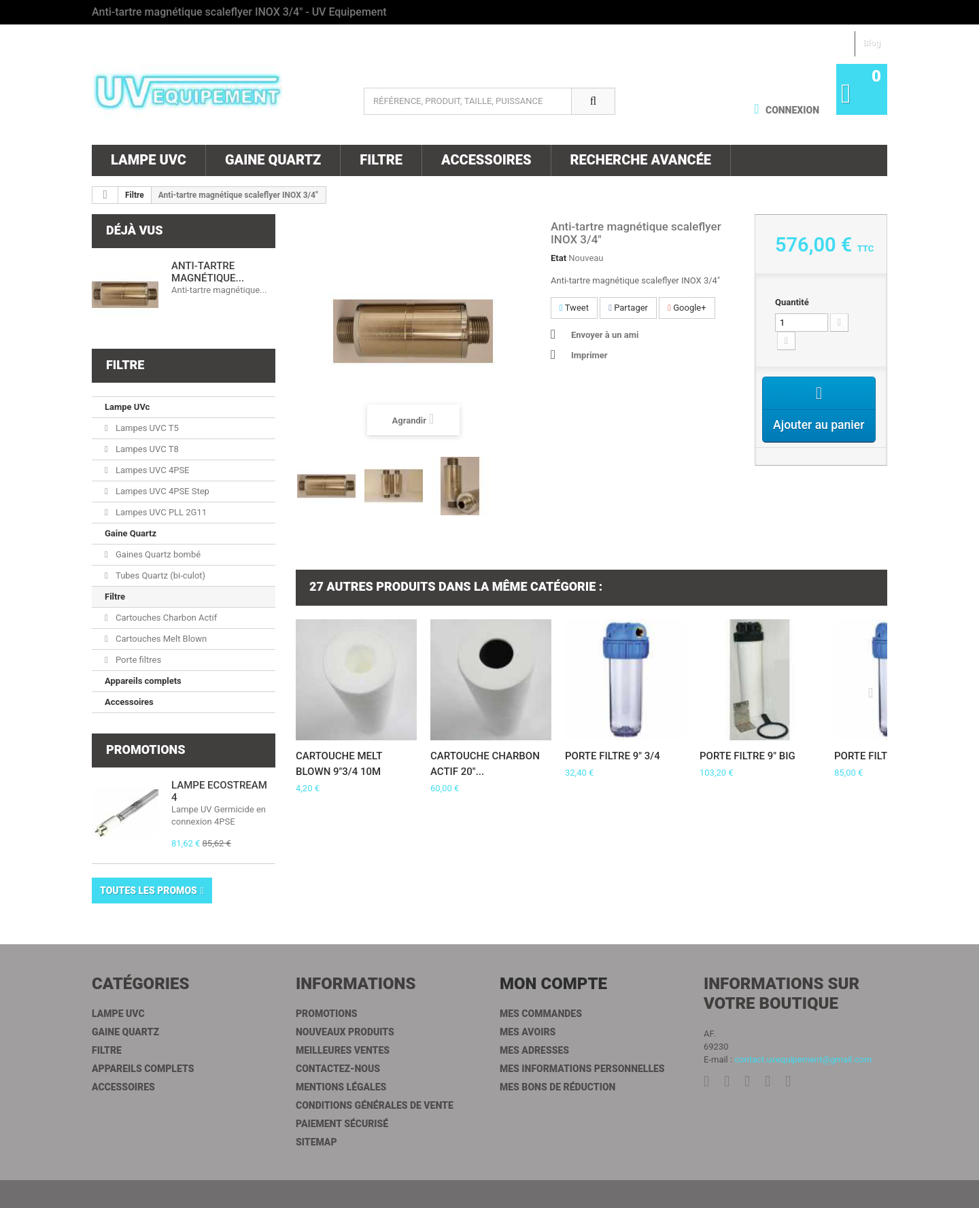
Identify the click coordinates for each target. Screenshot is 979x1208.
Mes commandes (541, 1013)
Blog (871, 42)
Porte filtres (137, 660)
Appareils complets (143, 681)
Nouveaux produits (345, 1031)
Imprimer (589, 355)
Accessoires (486, 160)
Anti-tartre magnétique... (207, 272)
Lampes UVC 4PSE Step (161, 491)
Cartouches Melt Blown (160, 639)
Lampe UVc (148, 160)
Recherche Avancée (641, 160)
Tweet (574, 308)
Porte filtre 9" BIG (747, 756)
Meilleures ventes (343, 1050)
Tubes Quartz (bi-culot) (159, 575)
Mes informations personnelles (582, 1068)
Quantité (792, 302)
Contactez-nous (338, 1068)
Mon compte (553, 983)
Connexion (791, 110)
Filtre (381, 160)
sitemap (316, 1142)
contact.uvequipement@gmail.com (803, 1059)
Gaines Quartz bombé (157, 554)
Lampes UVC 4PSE (152, 470)
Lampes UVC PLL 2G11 (160, 512)
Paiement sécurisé (342, 1123)
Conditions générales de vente (374, 1105)
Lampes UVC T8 (146, 449)
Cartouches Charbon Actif (165, 617)
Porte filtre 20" (875, 756)
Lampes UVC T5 (146, 428)
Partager (628, 308)
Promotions (145, 749)
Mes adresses (534, 1050)
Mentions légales (341, 1087)
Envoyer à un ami (604, 335)
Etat (558, 258)
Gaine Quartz (273, 160)
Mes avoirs (527, 1031)
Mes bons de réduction (557, 1087)
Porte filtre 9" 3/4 (612, 756)
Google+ (687, 308)
